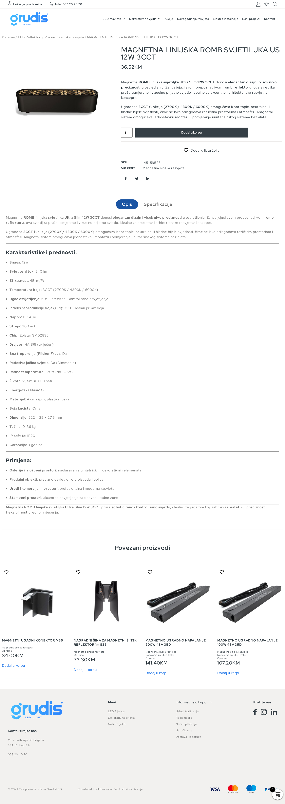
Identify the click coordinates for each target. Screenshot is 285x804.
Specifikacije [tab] (158, 204)
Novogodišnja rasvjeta (193, 19)
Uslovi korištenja (187, 711)
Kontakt (269, 19)
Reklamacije (184, 718)
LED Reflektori (29, 37)
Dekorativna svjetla (145, 19)
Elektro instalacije (225, 19)
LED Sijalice (116, 711)
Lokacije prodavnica (27, 4)
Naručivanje (184, 730)
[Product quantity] (127, 133)
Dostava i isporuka (188, 737)
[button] (125, 178)
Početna (8, 37)
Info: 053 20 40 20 (68, 4)
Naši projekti (251, 19)
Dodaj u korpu (192, 132)
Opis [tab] (127, 204)
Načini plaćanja (186, 724)
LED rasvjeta (114, 19)
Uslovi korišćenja (131, 789)
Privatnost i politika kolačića (97, 789)
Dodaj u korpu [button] (13, 665)
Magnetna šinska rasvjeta (64, 37)
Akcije (169, 19)
